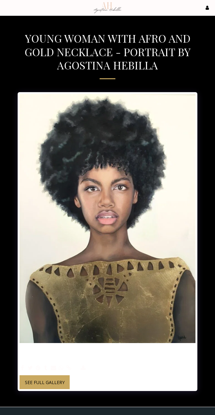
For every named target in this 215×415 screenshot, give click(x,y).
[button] (7, 7)
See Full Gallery (45, 382)
